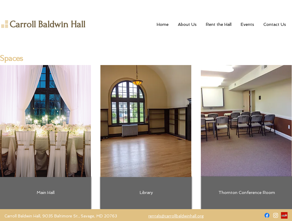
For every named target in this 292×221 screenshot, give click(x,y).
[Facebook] (267, 215)
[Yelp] (284, 215)
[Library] (146, 192)
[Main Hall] (45, 192)
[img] (45, 121)
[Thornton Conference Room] (246, 192)
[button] (218, 24)
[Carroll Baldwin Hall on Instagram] (275, 215)
